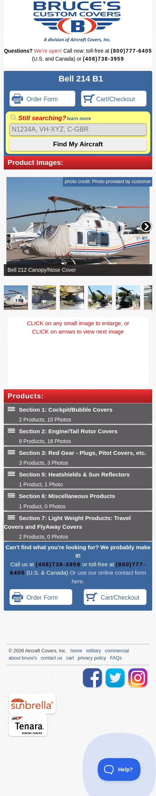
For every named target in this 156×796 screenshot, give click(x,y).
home (76, 650)
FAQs (116, 658)
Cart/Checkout (109, 99)
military (93, 650)
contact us (51, 658)
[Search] (78, 129)
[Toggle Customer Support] (119, 769)
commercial (117, 650)
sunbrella (32, 703)
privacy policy (92, 658)
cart (70, 658)
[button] (146, 226)
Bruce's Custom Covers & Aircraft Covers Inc (78, 22)
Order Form (35, 99)
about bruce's (23, 658)
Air (28, 650)
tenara (28, 725)
